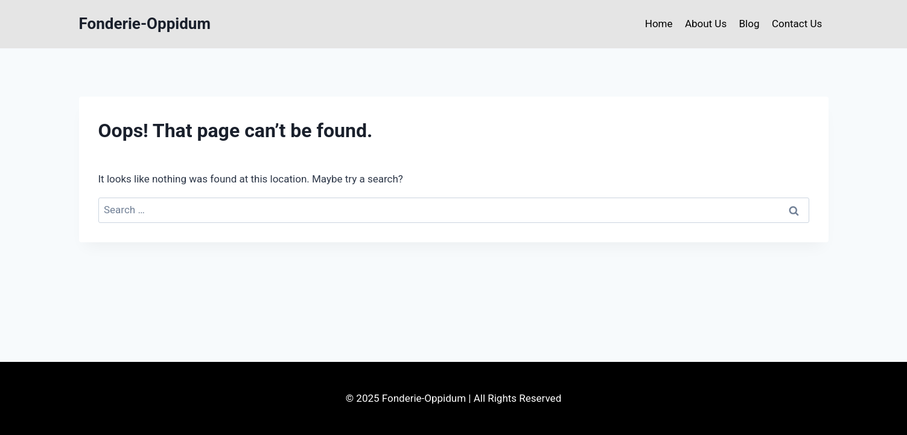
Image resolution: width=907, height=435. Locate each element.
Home (659, 24)
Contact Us (797, 24)
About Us (706, 24)
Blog (749, 24)
